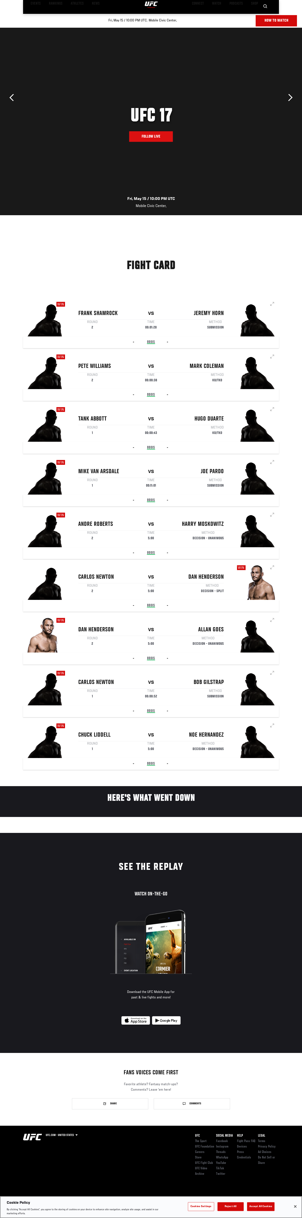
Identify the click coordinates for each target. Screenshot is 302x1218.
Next (289, 97)
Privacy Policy (267, 1147)
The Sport (201, 1141)
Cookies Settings (200, 1206)
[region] (151, 1207)
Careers (199, 1152)
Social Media (224, 1136)
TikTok (220, 1168)
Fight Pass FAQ (246, 1141)
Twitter (220, 1174)
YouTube (221, 1163)
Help (240, 1136)
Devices (242, 1147)
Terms (261, 1141)
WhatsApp (222, 1157)
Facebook (222, 1141)
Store (198, 1157)
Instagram (222, 1147)
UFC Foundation (204, 1147)
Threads (221, 1152)
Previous (13, 97)
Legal (261, 1136)
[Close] (295, 1206)
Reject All (230, 1206)
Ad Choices (264, 1152)
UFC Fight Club (204, 1163)
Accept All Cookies (260, 1206)
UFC (197, 1136)
